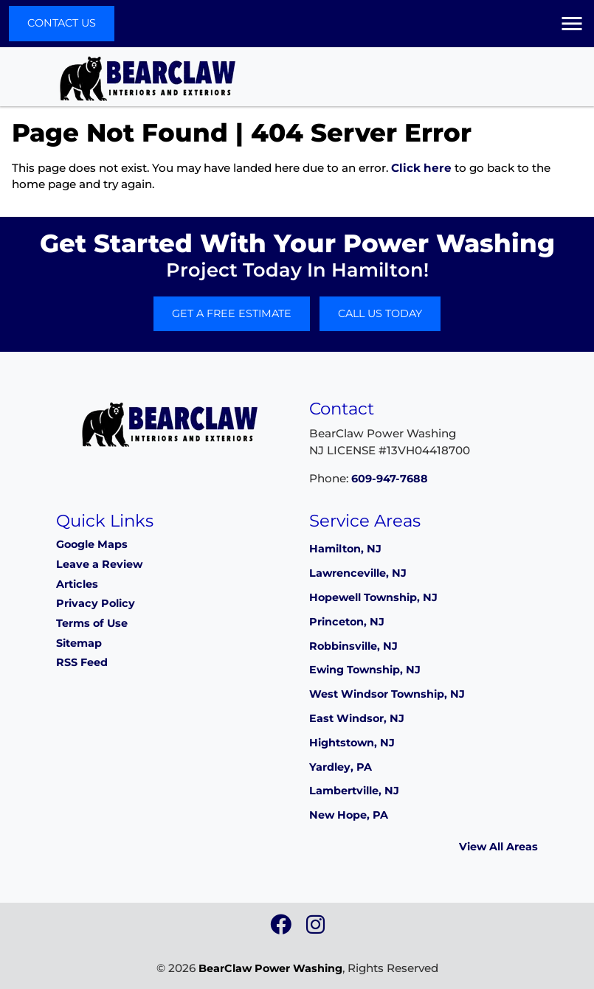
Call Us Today (380, 313)
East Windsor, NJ (356, 718)
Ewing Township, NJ (365, 669)
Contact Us (61, 23)
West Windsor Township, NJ (387, 694)
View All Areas (498, 846)
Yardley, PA (340, 767)
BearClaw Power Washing (270, 968)
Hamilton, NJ (345, 548)
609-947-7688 (389, 478)
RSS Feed (82, 662)
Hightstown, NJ (352, 742)
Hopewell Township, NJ (373, 597)
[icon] (282, 928)
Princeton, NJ (346, 621)
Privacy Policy (95, 603)
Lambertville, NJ (354, 790)
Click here (421, 168)
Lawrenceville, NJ (358, 573)
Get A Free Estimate (231, 313)
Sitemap (79, 643)
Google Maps (92, 544)
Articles (77, 584)
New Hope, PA (348, 815)
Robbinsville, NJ (353, 646)
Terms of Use (92, 623)
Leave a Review (99, 564)
